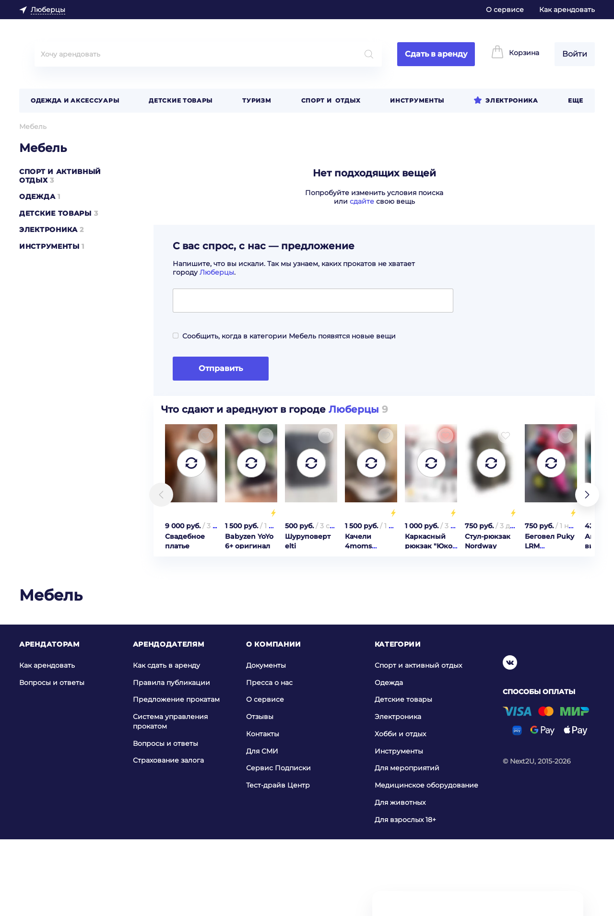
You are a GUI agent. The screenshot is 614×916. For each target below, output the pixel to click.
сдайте (362, 201)
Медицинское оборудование (426, 861)
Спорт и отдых (331, 100)
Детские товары (181, 100)
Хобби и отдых (400, 810)
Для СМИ (262, 827)
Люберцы (217, 272)
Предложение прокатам (176, 775)
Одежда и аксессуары (75, 100)
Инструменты (417, 100)
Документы (266, 741)
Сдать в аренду (436, 53)
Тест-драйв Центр (278, 861)
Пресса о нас (269, 758)
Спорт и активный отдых (418, 741)
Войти (574, 53)
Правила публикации (171, 758)
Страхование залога (168, 836)
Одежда (37, 196)
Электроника (511, 100)
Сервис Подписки (278, 844)
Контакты (262, 810)
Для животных (400, 878)
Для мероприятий (407, 844)
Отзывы (259, 792)
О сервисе (505, 9)
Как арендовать (567, 9)
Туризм (256, 100)
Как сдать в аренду (166, 741)
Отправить (221, 368)
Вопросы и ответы (51, 758)
